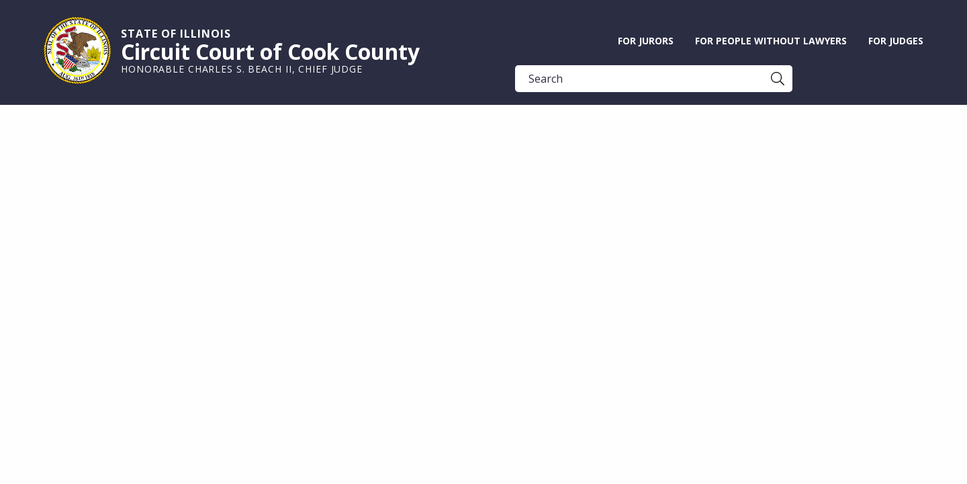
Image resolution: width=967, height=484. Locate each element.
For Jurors (646, 40)
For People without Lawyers (771, 40)
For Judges (895, 40)
